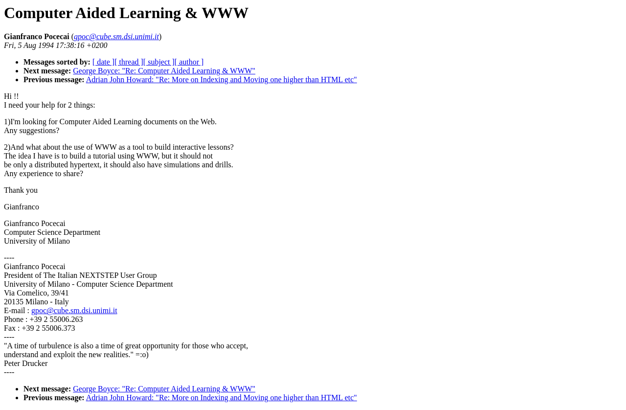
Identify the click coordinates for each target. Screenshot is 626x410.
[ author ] (189, 62)
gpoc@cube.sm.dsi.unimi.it (74, 310)
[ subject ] (159, 62)
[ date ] (103, 62)
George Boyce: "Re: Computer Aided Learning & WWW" (164, 71)
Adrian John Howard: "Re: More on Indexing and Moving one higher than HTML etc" (221, 79)
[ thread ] (128, 62)
